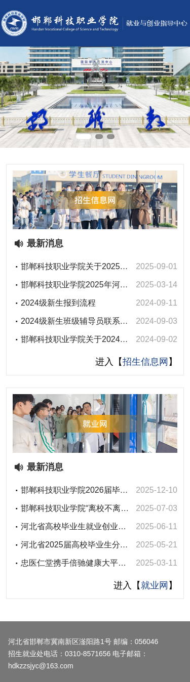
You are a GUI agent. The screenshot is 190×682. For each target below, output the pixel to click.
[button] (83, 136)
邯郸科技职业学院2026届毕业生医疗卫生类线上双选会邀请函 (74, 491)
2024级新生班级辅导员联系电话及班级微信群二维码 (74, 322)
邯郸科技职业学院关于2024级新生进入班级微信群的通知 (74, 340)
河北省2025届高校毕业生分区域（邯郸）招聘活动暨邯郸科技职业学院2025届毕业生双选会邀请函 (74, 545)
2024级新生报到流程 (58, 303)
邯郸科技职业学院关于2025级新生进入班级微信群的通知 (74, 267)
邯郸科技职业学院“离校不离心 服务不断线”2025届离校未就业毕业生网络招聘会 (76, 509)
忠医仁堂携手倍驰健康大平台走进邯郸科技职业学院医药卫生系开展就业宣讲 (73, 564)
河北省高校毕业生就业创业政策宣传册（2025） (73, 527)
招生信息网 (145, 362)
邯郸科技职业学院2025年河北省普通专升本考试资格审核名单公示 (74, 285)
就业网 (154, 585)
